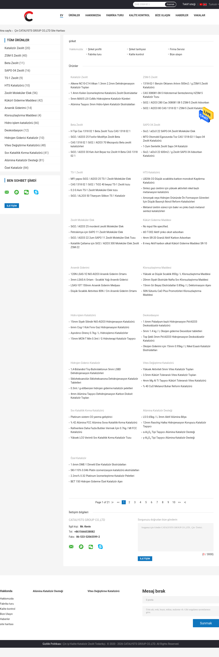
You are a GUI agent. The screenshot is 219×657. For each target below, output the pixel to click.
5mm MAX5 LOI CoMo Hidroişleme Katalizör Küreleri (100, 98)
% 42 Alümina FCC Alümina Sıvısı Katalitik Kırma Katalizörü (104, 422)
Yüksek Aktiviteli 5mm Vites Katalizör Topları (168, 369)
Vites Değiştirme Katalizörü (22, 145)
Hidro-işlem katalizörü (19, 123)
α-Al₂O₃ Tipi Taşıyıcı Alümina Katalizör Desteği (169, 432)
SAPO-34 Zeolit (14, 70)
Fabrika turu (115, 15)
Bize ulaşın (176, 54)
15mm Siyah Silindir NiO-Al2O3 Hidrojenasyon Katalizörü (103, 321)
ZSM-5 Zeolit (13, 55)
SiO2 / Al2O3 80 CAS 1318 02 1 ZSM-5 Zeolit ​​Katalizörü (174, 108)
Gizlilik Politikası (52, 643)
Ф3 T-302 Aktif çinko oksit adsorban (163, 232)
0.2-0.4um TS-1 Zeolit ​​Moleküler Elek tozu (94, 190)
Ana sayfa (5, 30)
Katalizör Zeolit (14, 48)
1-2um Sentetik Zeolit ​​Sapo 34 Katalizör (165, 146)
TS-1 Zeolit (11, 78)
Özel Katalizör (13, 167)
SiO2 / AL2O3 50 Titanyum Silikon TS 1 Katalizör (98, 195)
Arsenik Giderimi (15, 108)
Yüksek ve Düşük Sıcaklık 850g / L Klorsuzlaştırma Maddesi (177, 274)
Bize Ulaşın (162, 15)
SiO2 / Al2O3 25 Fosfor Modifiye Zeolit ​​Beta (95, 136)
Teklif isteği (188, 4)
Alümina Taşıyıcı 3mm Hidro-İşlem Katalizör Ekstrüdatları (103, 104)
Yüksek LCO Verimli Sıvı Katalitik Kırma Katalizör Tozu (101, 437)
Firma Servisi (177, 49)
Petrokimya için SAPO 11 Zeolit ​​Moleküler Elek (97, 232)
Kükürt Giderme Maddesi (21, 100)
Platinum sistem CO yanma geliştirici (91, 416)
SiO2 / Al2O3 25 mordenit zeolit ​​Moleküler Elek (97, 226)
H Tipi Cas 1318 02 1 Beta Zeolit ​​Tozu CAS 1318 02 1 (100, 131)
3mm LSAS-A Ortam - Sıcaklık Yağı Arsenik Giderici (99, 279)
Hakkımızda (93, 15)
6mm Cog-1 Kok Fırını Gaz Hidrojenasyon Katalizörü (100, 327)
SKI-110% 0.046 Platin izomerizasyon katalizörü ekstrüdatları (105, 470)
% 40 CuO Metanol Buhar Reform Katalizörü (167, 386)
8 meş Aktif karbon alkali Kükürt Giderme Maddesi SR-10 (175, 243)
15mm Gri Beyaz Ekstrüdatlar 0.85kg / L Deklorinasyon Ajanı (177, 285)
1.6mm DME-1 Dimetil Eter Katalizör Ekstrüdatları (98, 464)
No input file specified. (155, 226)
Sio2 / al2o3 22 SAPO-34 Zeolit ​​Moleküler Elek (169, 131)
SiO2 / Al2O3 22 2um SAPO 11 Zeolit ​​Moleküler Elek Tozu (103, 237)
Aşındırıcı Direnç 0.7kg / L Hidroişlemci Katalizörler (99, 333)
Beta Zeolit (11, 63)
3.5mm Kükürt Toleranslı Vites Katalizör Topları (169, 374)
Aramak (170, 4)
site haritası (7, 624)
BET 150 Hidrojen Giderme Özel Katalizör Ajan (97, 481)
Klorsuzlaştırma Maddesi (21, 115)
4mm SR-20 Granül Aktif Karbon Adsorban (167, 237)
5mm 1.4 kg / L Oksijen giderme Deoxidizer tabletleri (172, 331)
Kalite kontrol (139, 15)
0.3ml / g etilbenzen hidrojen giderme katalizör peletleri (102, 388)
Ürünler (74, 15)
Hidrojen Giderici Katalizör (21, 138)
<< (118, 502)
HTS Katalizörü (14, 85)
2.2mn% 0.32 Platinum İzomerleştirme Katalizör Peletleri (102, 475)
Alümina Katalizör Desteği (21, 160)
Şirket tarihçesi (137, 49)
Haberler (182, 15)
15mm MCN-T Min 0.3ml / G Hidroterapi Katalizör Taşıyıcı (103, 338)
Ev (61, 15)
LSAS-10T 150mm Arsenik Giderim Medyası (95, 285)
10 (173, 502)
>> (179, 502)
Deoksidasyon (14, 130)
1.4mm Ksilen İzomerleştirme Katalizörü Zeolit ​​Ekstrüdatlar (104, 93)
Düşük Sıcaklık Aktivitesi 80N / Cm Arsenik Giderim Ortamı (104, 291)
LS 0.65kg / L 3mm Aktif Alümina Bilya (165, 416)
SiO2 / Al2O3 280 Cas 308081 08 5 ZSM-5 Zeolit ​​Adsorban (176, 102)
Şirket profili (94, 49)
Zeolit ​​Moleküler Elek (18, 93)
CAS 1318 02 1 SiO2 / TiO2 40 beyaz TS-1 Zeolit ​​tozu (100, 184)
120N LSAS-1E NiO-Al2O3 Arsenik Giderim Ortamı (99, 274)
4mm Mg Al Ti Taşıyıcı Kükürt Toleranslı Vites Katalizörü (174, 380)
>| (185, 502)
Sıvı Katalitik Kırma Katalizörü (24, 153)
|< (113, 502)
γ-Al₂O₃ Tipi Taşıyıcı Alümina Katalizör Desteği (169, 437)
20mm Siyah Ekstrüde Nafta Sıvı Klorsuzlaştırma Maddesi (175, 279)
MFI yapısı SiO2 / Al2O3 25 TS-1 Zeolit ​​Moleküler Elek (101, 178)
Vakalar (199, 15)
